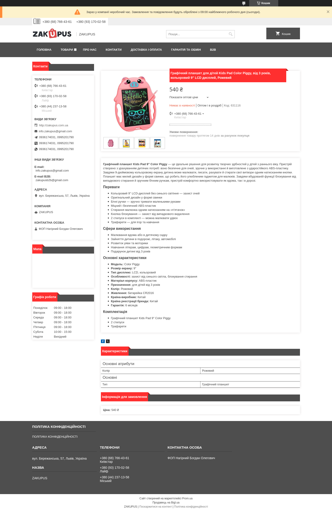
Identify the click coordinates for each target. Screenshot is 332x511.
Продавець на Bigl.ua (165, 502)
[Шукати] (231, 34)
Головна (44, 49)
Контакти (114, 49)
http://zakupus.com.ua (53, 125)
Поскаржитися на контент (155, 506)
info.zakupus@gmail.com (55, 131)
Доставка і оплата (146, 49)
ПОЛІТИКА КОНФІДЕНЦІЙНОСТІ (55, 436)
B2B (213, 49)
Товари (67, 49)
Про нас (89, 49)
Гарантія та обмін (186, 49)
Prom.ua (187, 498)
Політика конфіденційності (191, 506)
